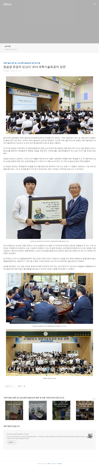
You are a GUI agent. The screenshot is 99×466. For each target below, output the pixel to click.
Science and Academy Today (18, 434)
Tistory (60, 463)
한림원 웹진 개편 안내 (11, 49)
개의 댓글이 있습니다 (11, 426)
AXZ (49, 463)
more (94, 398)
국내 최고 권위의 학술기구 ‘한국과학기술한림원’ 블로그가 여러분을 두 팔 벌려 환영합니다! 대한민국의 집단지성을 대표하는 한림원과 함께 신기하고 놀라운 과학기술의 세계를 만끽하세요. (47, 437)
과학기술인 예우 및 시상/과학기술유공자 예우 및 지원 (21, 63)
